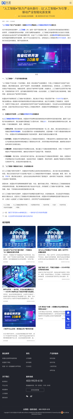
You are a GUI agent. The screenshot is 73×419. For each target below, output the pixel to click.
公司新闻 (28, 358)
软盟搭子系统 (6, 362)
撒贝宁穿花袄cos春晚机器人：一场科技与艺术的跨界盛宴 (27, 212)
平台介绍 (5, 385)
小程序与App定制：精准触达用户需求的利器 (18, 329)
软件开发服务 (61, 38)
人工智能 (6, 25)
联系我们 (5, 381)
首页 (3, 21)
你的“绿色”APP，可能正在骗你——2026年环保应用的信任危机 (54, 269)
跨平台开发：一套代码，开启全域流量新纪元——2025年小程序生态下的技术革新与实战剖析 (18, 291)
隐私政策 (5, 397)
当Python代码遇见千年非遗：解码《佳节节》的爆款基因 (53, 251)
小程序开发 (53, 366)
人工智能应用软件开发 (44, 25)
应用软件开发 (28, 114)
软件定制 (52, 358)
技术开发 (29, 25)
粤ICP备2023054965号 (46, 412)
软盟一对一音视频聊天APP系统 (11, 366)
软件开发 (60, 99)
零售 (6, 176)
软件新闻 (30, 16)
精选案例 (5, 389)
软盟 (59, 412)
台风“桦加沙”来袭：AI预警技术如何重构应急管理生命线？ (53, 308)
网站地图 (37, 412)
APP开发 (52, 370)
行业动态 (24, 16)
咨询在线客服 (35, 390)
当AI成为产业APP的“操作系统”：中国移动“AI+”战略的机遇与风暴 (17, 251)
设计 (44, 121)
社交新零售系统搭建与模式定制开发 (20, 216)
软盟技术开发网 (17, 412)
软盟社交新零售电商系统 (9, 358)
